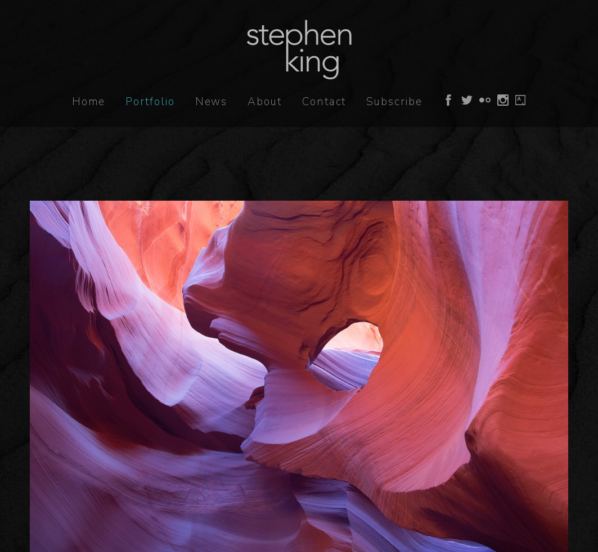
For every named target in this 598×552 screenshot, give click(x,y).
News (211, 101)
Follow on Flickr (485, 100)
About (265, 101)
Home (89, 101)
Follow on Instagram (503, 100)
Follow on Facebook (448, 100)
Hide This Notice (467, 510)
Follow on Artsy (520, 100)
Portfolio (149, 101)
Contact (324, 101)
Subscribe (394, 101)
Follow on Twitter (467, 100)
